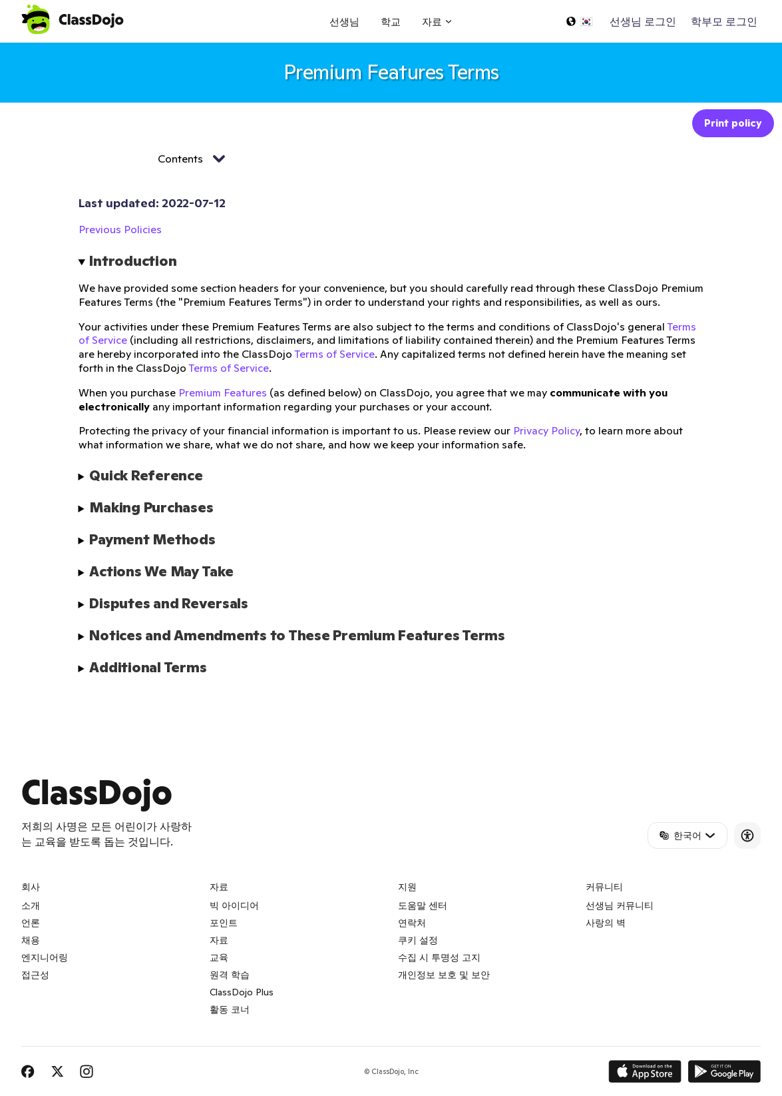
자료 (219, 940)
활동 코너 (230, 1009)
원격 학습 (230, 975)
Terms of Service (334, 353)
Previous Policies (120, 229)
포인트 (224, 923)
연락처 (412, 923)
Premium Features (222, 392)
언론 (30, 923)
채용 (30, 940)
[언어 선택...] (579, 21)
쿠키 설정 (418, 940)
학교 (391, 21)
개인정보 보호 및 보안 (444, 975)
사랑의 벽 (606, 923)
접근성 (35, 975)
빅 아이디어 (234, 905)
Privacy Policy (546, 430)
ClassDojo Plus (242, 992)
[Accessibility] (747, 835)
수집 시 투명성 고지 (439, 957)
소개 (30, 905)
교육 (219, 957)
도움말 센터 (422, 905)
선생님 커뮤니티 (620, 905)
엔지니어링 (44, 957)
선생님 (344, 21)
